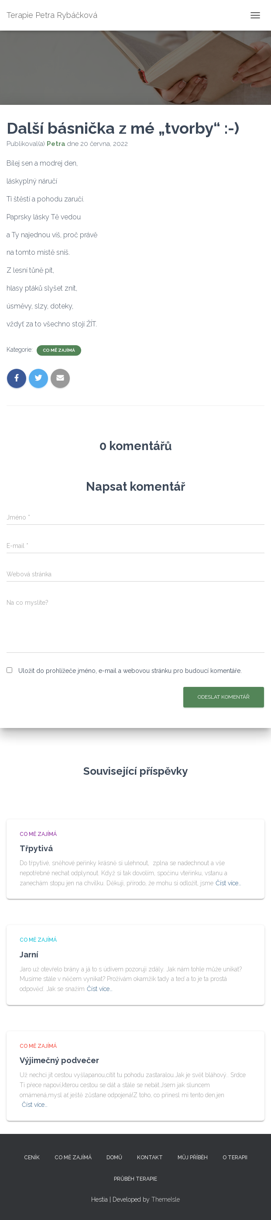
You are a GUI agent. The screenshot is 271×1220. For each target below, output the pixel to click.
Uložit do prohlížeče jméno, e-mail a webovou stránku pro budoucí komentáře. (130, 670)
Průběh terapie (135, 1179)
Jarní (29, 954)
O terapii (235, 1157)
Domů (114, 1157)
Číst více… (228, 883)
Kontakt (150, 1157)
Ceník (32, 1157)
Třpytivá (36, 848)
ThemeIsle (165, 1199)
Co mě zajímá (59, 350)
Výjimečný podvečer (59, 1060)
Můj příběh (193, 1157)
